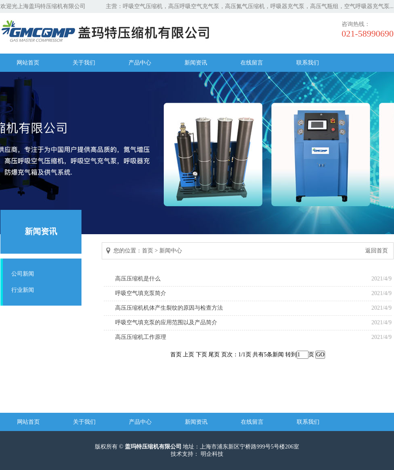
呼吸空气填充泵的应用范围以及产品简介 (166, 322)
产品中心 (139, 63)
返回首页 (376, 251)
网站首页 (28, 63)
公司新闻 (22, 274)
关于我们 (84, 63)
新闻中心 (170, 251)
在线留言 (251, 63)
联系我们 (307, 63)
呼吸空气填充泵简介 (140, 293)
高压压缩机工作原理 (140, 337)
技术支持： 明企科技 (197, 454)
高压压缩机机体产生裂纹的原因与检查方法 (169, 308)
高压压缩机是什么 (138, 279)
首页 (147, 251)
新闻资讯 (195, 63)
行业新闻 (22, 290)
